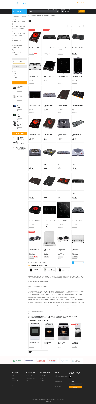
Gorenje (15, 75)
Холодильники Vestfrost (61, 317)
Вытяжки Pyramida (75, 316)
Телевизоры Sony (49, 9)
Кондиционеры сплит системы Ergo (64, 9)
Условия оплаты (15, 380)
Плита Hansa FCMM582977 (18, 149)
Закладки (42, 378)
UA (68, 11)
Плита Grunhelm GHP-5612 (18, 138)
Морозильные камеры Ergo (50, 316)
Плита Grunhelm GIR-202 (77, 105)
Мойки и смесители (18, 35)
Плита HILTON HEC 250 (34, 249)
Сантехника (16, 54)
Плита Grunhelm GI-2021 (34, 191)
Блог (12, 385)
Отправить (75, 387)
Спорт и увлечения (18, 52)
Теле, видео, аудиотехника (20, 16)
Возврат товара (15, 382)
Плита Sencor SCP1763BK (34, 220)
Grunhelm (16, 77)
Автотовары (16, 47)
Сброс (14, 79)
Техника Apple (17, 42)
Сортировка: (64, 26)
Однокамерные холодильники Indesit (36, 316)
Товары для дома (18, 45)
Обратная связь (29, 383)
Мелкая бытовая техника (19, 26)
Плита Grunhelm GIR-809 (34, 134)
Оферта (13, 378)
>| (83, 262)
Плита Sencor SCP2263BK (49, 47)
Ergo (15, 73)
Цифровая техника (18, 40)
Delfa (15, 71)
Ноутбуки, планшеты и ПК (19, 33)
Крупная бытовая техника (19, 21)
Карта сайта (28, 382)
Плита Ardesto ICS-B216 (77, 76)
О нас (13, 375)
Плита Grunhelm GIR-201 (63, 191)
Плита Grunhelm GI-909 (49, 191)
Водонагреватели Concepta (34, 317)
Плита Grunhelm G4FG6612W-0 (19, 137)
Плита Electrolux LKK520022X (19, 147)
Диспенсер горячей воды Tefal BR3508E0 (21, 123)
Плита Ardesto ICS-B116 (63, 76)
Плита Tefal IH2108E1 (62, 220)
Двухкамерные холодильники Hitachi (63, 316)
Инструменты (17, 38)
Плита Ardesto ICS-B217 (18, 136)
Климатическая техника (19, 28)
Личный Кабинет (43, 375)
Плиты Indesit (55, 9)
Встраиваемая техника (19, 23)
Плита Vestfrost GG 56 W (34, 342)
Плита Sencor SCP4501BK (49, 220)
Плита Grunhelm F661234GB (18, 139)
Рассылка (42, 380)
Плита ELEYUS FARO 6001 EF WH (19, 148)
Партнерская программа (31, 378)
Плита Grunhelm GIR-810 (49, 134)
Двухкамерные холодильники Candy (47, 317)
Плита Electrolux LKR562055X (19, 146)
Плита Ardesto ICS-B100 (49, 76)
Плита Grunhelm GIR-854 (34, 47)
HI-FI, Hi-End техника (18, 19)
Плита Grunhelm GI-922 (63, 105)
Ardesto (15, 68)
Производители (29, 375)
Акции (27, 380)
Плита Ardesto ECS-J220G (78, 47)
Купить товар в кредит (16, 383)
